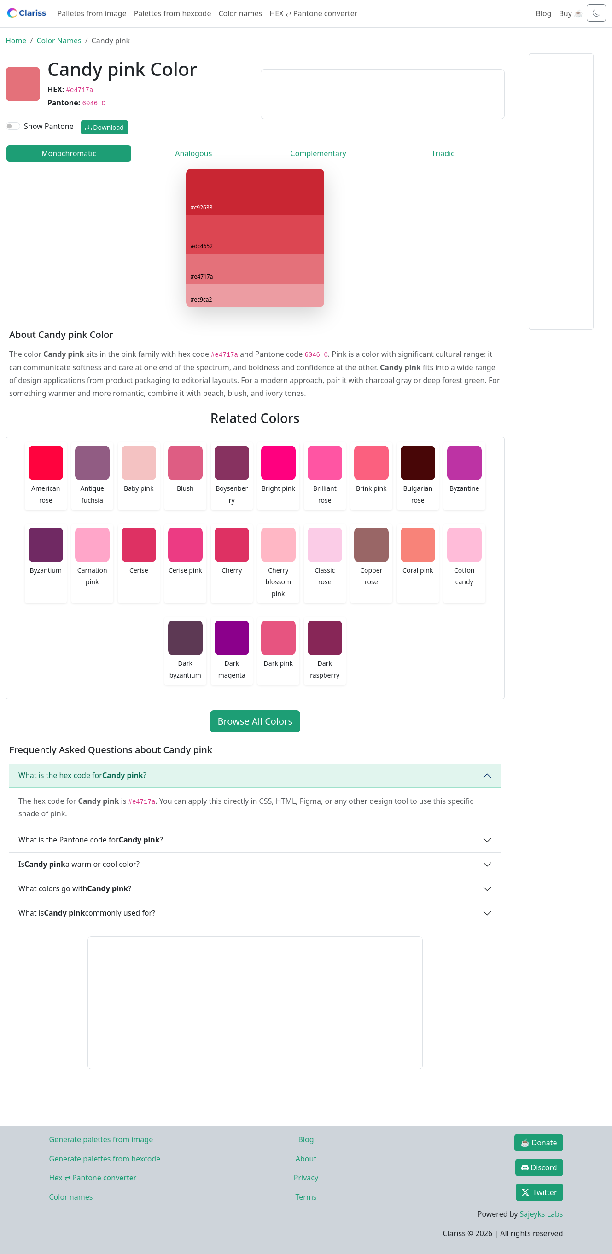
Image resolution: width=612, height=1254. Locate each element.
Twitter (539, 1192)
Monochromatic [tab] (68, 153)
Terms (305, 1197)
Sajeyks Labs (541, 1214)
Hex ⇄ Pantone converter (93, 1178)
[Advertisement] (382, 93)
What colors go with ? (74, 888)
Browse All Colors (255, 721)
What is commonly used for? (86, 913)
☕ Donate (538, 1143)
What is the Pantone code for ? (90, 840)
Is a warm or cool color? (79, 864)
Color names (240, 13)
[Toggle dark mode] (596, 13)
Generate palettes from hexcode (105, 1159)
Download (104, 127)
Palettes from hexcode (172, 13)
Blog (543, 13)
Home (16, 40)
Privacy (306, 1178)
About (306, 1159)
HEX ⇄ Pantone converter (313, 13)
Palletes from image (92, 13)
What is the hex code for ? (82, 775)
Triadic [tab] (442, 153)
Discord (539, 1167)
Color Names (58, 40)
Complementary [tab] (318, 153)
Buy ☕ (571, 13)
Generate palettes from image (101, 1139)
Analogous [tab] (193, 153)
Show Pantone (49, 126)
